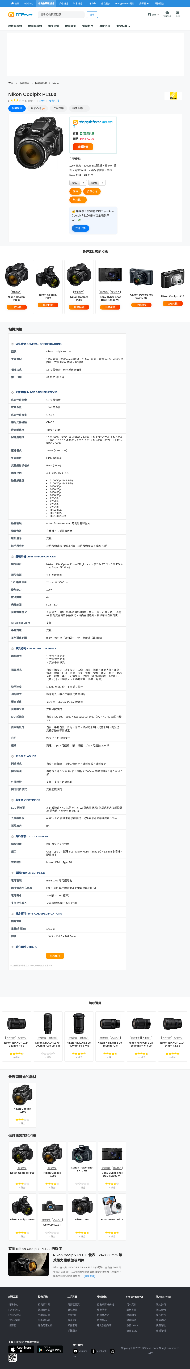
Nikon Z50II (82, 1219)
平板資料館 (44, 1320)
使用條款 (161, 1325)
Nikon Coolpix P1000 (16, 298)
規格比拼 (78, 199)
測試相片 (87, 26)
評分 (42, 100)
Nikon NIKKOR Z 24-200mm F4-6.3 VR (141, 1044)
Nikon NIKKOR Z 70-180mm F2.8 (110, 1044)
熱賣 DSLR (132, 1325)
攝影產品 (72, 1309)
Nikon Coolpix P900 (79, 298)
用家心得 (104, 26)
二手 (58, 108)
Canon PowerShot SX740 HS (141, 296)
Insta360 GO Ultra (112, 1219)
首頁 (10, 83)
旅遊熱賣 (102, 1309)
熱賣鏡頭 (131, 1320)
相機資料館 (15, 26)
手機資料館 (44, 1315)
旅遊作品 (102, 1320)
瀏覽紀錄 (123, 26)
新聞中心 (13, 1304)
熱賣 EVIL (131, 1330)
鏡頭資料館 (35, 26)
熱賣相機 (131, 1315)
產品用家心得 (45, 1325)
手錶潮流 (72, 1330)
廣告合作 (161, 1315)
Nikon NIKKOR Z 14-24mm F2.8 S (172, 1044)
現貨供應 (87, 133)
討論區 (12, 1325)
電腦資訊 (72, 1320)
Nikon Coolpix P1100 (22, 1110)
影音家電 (72, 1325)
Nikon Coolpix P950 (48, 296)
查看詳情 (83, 146)
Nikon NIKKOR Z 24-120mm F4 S (16, 1044)
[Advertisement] (71, 983)
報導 (79, 108)
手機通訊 (72, 1315)
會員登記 (161, 1320)
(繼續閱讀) (89, 1276)
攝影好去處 (105, 1304)
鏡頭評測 (70, 26)
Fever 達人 (14, 1309)
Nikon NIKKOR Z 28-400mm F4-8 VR (78, 1044)
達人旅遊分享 (104, 1325)
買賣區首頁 (73, 1304)
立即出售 (80, 228)
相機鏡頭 (24, 83)
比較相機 (17, 307)
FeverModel (15, 1315)
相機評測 (53, 26)
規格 (17, 108)
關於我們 (161, 1304)
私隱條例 (161, 1330)
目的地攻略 (103, 1315)
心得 (38, 108)
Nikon (55, 83)
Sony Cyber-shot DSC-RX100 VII (110, 298)
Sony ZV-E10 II (52, 1224)
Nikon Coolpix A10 (172, 296)
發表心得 (54, 100)
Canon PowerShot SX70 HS (82, 1169)
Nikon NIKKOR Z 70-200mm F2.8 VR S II (47, 1044)
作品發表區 (15, 1320)
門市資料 (131, 1304)
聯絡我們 (161, 1309)
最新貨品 (131, 1309)
